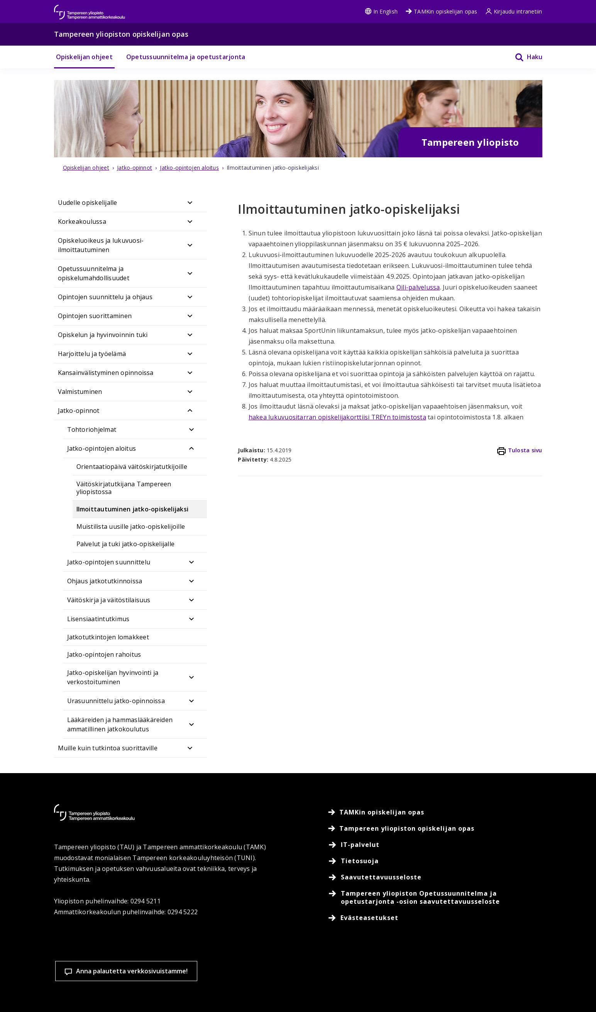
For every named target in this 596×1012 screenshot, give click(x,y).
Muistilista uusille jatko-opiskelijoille (130, 526)
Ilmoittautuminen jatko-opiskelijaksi (132, 509)
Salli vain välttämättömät (535, 967)
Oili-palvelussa (418, 287)
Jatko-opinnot (79, 410)
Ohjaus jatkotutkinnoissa (104, 581)
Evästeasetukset (333, 967)
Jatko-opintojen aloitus (101, 448)
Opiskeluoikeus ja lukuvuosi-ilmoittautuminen (101, 245)
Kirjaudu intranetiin (513, 11)
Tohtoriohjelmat (92, 429)
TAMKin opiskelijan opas (441, 11)
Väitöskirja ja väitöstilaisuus (109, 600)
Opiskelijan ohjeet (84, 57)
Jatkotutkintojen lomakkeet (108, 637)
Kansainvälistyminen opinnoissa (106, 372)
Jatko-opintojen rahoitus (104, 654)
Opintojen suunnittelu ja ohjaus (105, 297)
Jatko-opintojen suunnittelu (108, 562)
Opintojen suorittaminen (95, 316)
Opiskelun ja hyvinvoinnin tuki (103, 335)
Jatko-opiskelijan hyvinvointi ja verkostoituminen (113, 677)
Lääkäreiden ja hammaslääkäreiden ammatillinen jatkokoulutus (120, 724)
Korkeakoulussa (82, 221)
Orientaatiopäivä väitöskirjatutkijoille (131, 466)
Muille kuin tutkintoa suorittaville (107, 748)
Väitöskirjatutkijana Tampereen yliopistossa (123, 488)
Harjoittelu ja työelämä (92, 353)
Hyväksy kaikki (434, 967)
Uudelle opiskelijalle (87, 202)
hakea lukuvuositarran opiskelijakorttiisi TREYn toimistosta (337, 417)
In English (381, 11)
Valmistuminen (80, 391)
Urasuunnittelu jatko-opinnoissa (116, 701)
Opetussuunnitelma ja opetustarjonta (185, 57)
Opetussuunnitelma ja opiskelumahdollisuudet (93, 273)
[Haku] (523, 57)
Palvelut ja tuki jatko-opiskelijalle (125, 544)
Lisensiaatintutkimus (98, 619)
